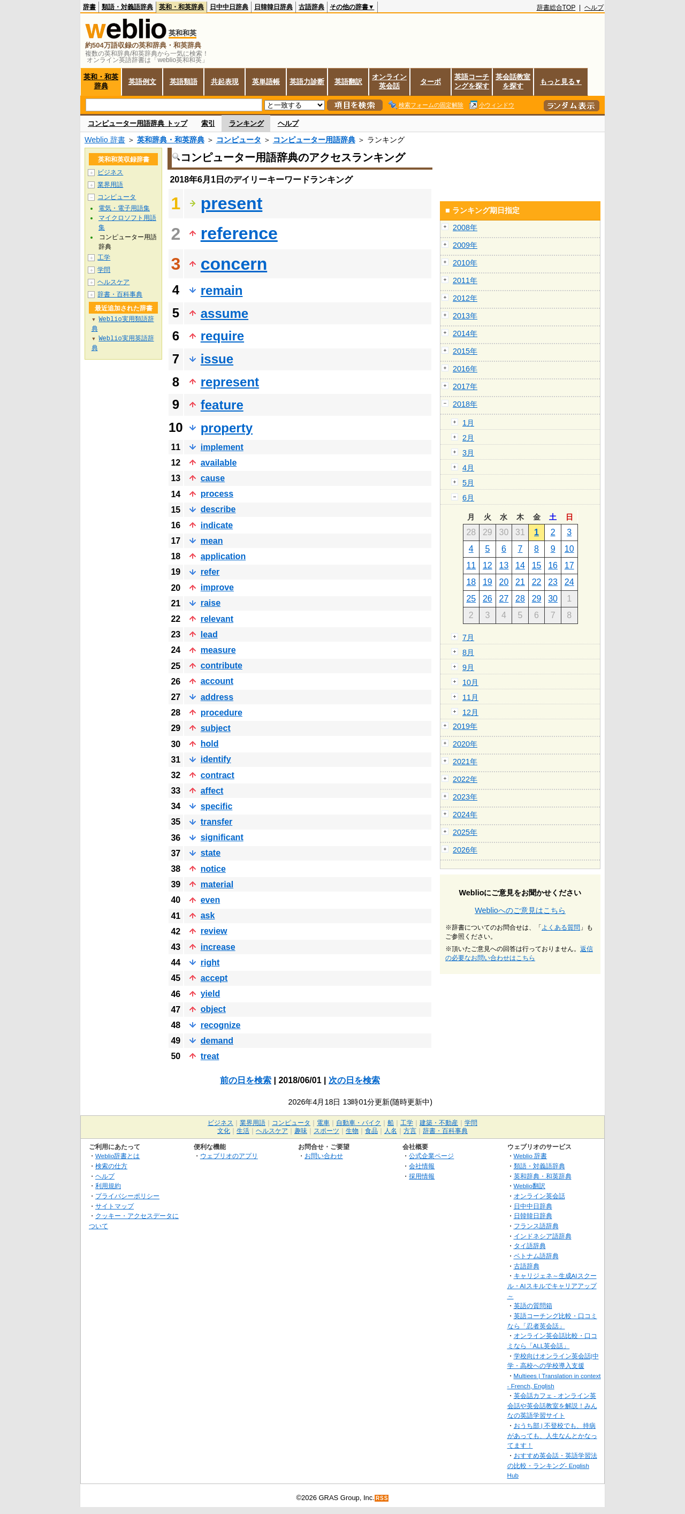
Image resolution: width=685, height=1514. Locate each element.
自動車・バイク (358, 1123)
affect (212, 790)
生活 (243, 1131)
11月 (470, 697)
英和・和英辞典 (181, 7)
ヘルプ (594, 7)
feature (222, 405)
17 (569, 565)
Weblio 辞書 (105, 139)
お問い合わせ (324, 1155)
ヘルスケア (113, 282)
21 (520, 582)
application (223, 556)
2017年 (465, 386)
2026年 (465, 850)
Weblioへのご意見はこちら (520, 910)
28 (520, 598)
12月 (470, 712)
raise (210, 602)
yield (210, 993)
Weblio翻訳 (529, 1185)
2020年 (465, 744)
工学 (103, 257)
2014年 (465, 333)
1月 (468, 423)
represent (230, 382)
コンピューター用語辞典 (314, 139)
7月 (468, 637)
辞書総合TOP (556, 7)
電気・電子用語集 (124, 208)
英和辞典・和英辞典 (170, 139)
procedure (221, 712)
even (210, 899)
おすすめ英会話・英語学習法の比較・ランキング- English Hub (552, 1465)
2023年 (465, 797)
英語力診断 (307, 82)
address (217, 697)
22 (537, 582)
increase (218, 947)
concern (234, 263)
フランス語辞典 (536, 1225)
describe (218, 509)
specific (217, 806)
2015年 (465, 351)
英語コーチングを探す (471, 81)
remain (222, 290)
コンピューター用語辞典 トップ (137, 123)
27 (504, 598)
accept (214, 978)
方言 (410, 1131)
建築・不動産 (439, 1123)
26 (487, 598)
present (232, 203)
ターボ (430, 82)
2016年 (465, 368)
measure (218, 650)
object (213, 1009)
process (217, 493)
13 (504, 565)
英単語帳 (266, 82)
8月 (468, 652)
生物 (352, 1131)
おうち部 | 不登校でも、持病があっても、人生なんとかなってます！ (552, 1435)
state (210, 852)
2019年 (465, 726)
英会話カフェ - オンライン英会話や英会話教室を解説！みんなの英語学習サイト (552, 1405)
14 (520, 565)
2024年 (465, 814)
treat (210, 1056)
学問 (103, 269)
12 (487, 565)
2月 (468, 437)
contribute (221, 665)
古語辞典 (311, 7)
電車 (323, 1123)
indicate (217, 525)
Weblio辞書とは (117, 1155)
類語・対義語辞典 (127, 7)
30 (553, 598)
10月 (470, 682)
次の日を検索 (354, 1080)
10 (569, 548)
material (217, 884)
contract (217, 775)
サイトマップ (114, 1206)
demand (217, 1040)
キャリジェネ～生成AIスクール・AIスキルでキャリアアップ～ (552, 1285)
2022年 (465, 779)
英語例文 (142, 82)
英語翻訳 (348, 82)
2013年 (465, 315)
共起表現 (225, 82)
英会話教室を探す (513, 81)
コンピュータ (238, 139)
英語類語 (183, 82)
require (222, 336)
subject (216, 728)
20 (504, 582)
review (214, 930)
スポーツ (326, 1131)
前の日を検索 (245, 1080)
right (210, 962)
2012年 (465, 298)
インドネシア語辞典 (543, 1235)
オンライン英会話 (389, 81)
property (227, 428)
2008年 (465, 227)
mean (212, 540)
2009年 (465, 245)
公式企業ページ (431, 1155)
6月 (468, 497)
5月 (468, 482)
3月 (468, 452)
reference (239, 233)
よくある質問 (561, 927)
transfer (217, 821)
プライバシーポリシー (127, 1195)
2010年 (465, 262)
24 (569, 582)
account (217, 681)
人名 (390, 1131)
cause (213, 478)
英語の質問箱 (533, 1305)
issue (217, 359)
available (219, 462)
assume (224, 313)
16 (553, 565)
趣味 (300, 1131)
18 (471, 582)
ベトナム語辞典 (536, 1255)
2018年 (465, 404)
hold (210, 743)
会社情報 (422, 1165)
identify (216, 759)
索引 (208, 123)
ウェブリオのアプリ (229, 1155)
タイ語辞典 (530, 1245)
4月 (468, 467)
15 (537, 565)
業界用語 (110, 184)
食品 (371, 1131)
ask (208, 915)
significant (222, 837)
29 (537, 598)
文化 (223, 1131)
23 (553, 582)
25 (471, 598)
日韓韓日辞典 (273, 7)
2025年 (465, 832)
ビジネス (110, 172)
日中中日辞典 (229, 7)
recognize (221, 1025)
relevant (217, 618)
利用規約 (108, 1185)
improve (217, 587)
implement (222, 447)
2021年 (465, 761)
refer (210, 571)
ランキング (246, 123)
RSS (382, 1498)
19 (487, 582)
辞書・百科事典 (119, 294)
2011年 (465, 280)
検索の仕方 (111, 1165)
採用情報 (422, 1176)
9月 (468, 667)
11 (471, 565)
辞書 (89, 7)
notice (213, 868)
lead (209, 634)
